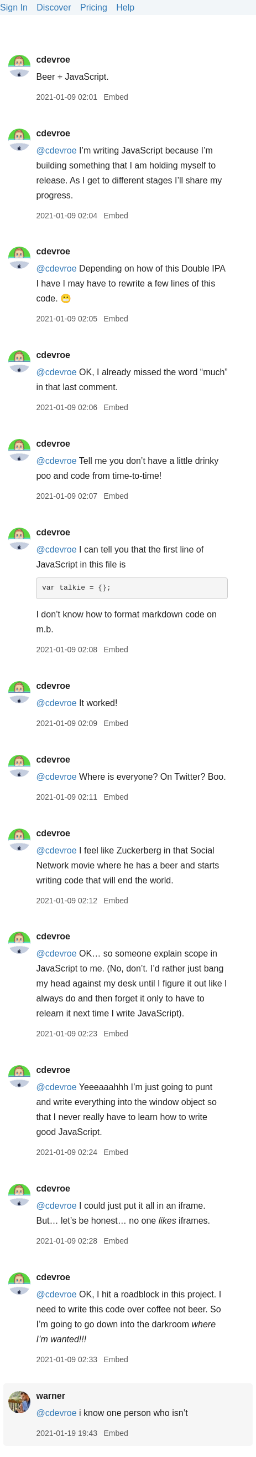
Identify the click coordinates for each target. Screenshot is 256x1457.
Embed (115, 97)
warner (50, 1395)
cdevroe (53, 59)
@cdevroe (56, 150)
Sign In (14, 7)
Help (125, 7)
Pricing (93, 7)
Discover (53, 7)
